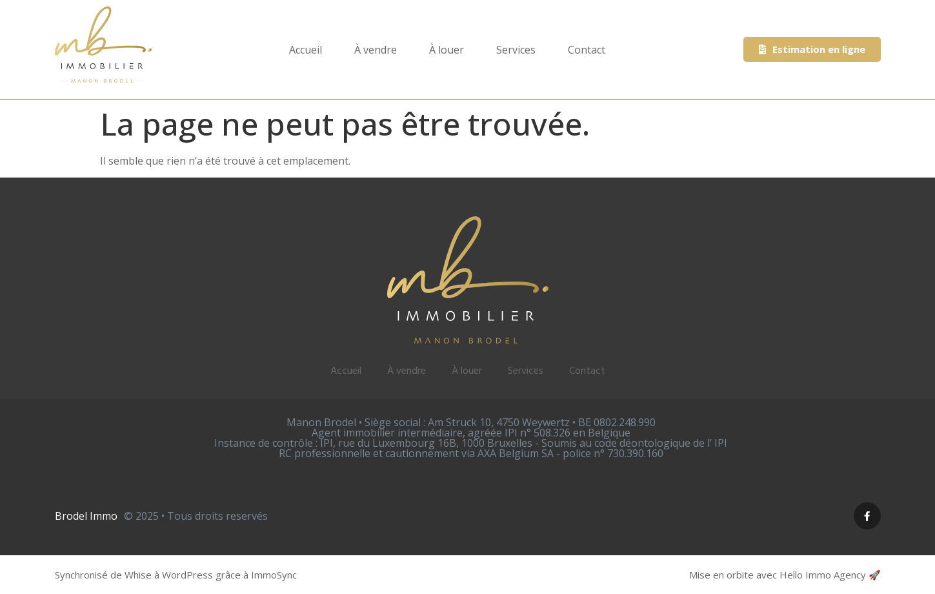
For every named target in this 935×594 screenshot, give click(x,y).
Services (516, 50)
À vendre (375, 50)
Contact (586, 50)
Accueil (305, 50)
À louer (446, 50)
